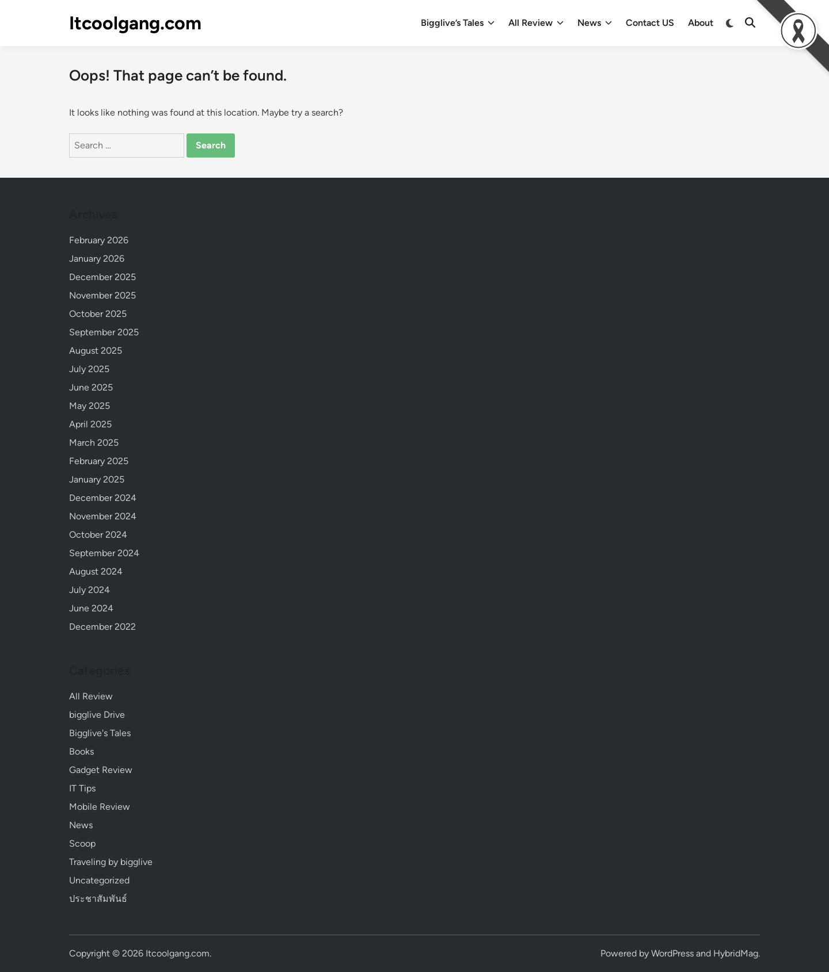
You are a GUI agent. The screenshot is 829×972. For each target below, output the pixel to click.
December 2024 (102, 497)
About (700, 22)
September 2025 (104, 332)
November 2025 (102, 295)
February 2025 (98, 461)
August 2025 (95, 350)
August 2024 (96, 571)
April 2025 (90, 424)
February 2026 (98, 240)
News (594, 23)
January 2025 (96, 479)
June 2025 (91, 387)
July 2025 (89, 368)
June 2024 (91, 608)
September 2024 (104, 553)
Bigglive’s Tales (458, 23)
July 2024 (89, 589)
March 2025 (94, 442)
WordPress (672, 953)
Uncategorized (99, 880)
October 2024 (98, 534)
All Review (536, 23)
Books (81, 751)
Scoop (82, 843)
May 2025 (89, 405)
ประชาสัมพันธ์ (98, 898)
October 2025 (98, 313)
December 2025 (102, 276)
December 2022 (102, 626)
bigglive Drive (97, 714)
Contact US (650, 22)
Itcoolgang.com (135, 23)
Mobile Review (99, 806)
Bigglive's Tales (100, 733)
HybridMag (735, 953)
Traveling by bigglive (111, 861)
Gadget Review (100, 769)
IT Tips (82, 788)
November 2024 (102, 516)
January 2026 (96, 258)
